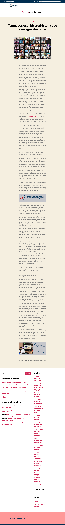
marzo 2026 (37, 378)
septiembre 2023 (38, 429)
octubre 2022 (37, 443)
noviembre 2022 (38, 441)
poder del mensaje (40, 361)
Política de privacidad (32, 523)
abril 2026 (36, 376)
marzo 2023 (37, 434)
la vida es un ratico (25, 361)
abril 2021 (36, 474)
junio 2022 (36, 450)
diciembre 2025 (38, 381)
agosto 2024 (37, 409)
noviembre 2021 (38, 462)
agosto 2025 (37, 388)
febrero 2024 (37, 420)
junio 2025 (36, 392)
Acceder (36, 499)
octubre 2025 (37, 385)
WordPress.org (38, 504)
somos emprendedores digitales (25, 363)
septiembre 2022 (38, 444)
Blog (37, 4)
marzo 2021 (37, 476)
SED (45, 361)
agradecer (21, 360)
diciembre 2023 (38, 423)
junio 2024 (36, 413)
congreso (33, 360)
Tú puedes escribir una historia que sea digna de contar (32, 27)
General (32, 21)
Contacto (48, 4)
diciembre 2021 (38, 460)
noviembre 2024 (38, 404)
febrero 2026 (37, 380)
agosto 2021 (37, 467)
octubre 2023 (37, 427)
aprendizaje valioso (27, 360)
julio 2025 (36, 390)
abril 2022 (36, 453)
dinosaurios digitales (39, 360)
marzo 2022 (37, 455)
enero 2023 (37, 437)
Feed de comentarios (39, 503)
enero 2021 (37, 479)
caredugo (25, 33)
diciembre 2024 (38, 402)
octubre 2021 (37, 464)
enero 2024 (37, 422)
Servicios (33, 4)
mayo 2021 (37, 472)
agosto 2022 (37, 446)
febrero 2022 (37, 457)
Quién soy (27, 4)
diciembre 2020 (38, 481)
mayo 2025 (37, 394)
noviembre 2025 (38, 383)
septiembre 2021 (38, 465)
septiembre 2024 (38, 408)
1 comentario (42, 33)
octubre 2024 (37, 406)
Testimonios (42, 4)
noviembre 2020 (38, 483)
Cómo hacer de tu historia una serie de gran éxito (14, 382)
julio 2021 (36, 469)
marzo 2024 (37, 418)
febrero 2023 (37, 436)
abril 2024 (36, 416)
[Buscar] (60, 1)
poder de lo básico (33, 361)
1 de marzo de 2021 (33, 33)
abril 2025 (36, 395)
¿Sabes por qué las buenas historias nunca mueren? (15, 384)
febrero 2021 (37, 478)
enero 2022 (37, 458)
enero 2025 (37, 401)
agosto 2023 (37, 430)
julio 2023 (36, 432)
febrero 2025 (37, 399)
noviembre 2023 (38, 425)
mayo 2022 (37, 451)
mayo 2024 (37, 415)
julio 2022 (36, 448)
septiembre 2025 (38, 387)
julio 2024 (36, 411)
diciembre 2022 (38, 439)
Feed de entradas (38, 501)
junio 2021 (36, 471)
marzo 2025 (37, 397)
